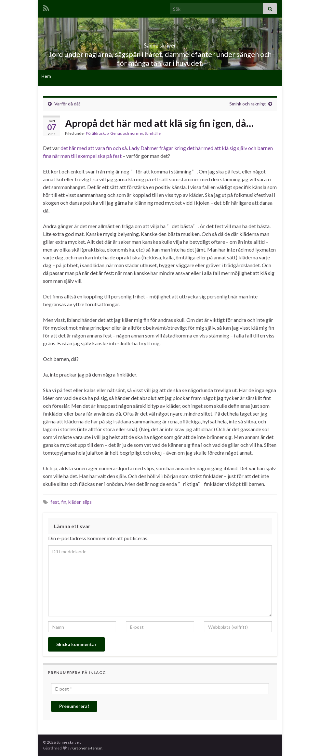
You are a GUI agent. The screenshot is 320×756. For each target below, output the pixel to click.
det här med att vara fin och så (93, 148)
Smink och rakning (247, 103)
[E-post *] (160, 688)
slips (87, 502)
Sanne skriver (160, 43)
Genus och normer (126, 133)
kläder (74, 502)
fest (54, 502)
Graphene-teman (87, 748)
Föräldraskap (97, 133)
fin (63, 502)
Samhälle (153, 133)
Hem (46, 76)
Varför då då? (67, 103)
